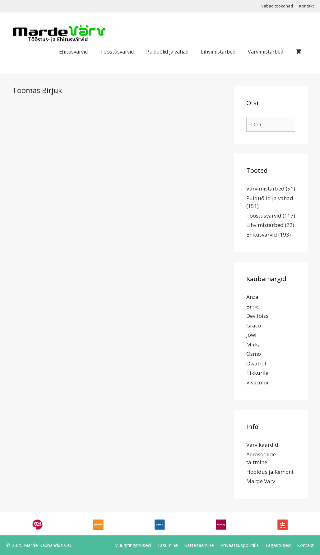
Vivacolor (257, 382)
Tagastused (278, 545)
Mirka (253, 344)
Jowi (251, 334)
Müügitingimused (132, 545)
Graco (253, 325)
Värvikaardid (262, 444)
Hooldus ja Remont (270, 471)
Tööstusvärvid (117, 51)
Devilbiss (257, 315)
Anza (252, 296)
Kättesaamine (199, 545)
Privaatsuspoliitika (239, 545)
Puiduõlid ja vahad (167, 51)
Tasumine (167, 545)
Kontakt (306, 6)
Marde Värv (260, 481)
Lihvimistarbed (218, 51)
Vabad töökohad (277, 6)
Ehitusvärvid (73, 51)
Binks (253, 306)
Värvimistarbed (265, 51)
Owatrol (256, 363)
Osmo (253, 353)
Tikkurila (257, 372)
